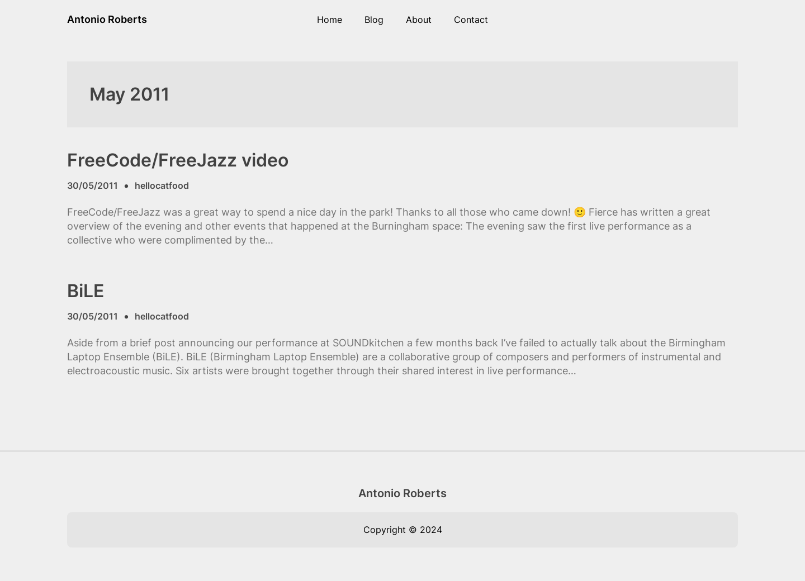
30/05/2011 (92, 185)
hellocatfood (162, 185)
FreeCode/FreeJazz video (177, 160)
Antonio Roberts (107, 19)
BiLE (85, 291)
